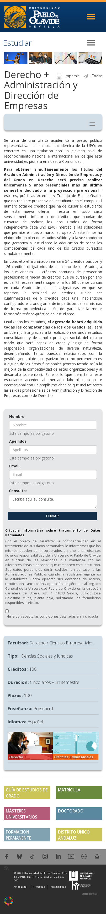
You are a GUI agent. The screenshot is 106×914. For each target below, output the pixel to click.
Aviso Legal (20, 886)
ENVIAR (52, 515)
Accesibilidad (58, 886)
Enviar (92, 75)
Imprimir (67, 75)
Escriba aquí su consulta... (53, 502)
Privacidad (39, 886)
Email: (14, 465)
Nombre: (17, 416)
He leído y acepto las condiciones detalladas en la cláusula (52, 616)
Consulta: (18, 490)
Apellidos (17, 441)
